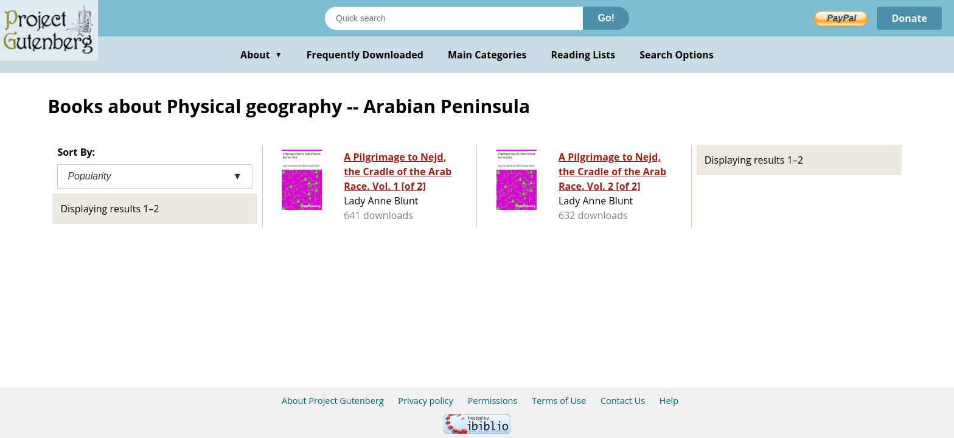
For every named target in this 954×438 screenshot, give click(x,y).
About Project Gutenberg (333, 400)
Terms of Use (559, 400)
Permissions (493, 400)
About (261, 54)
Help (669, 400)
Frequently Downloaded (365, 54)
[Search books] (454, 18)
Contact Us (623, 400)
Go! (606, 18)
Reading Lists (583, 54)
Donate (909, 18)
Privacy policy (425, 400)
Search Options (676, 54)
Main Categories (487, 54)
